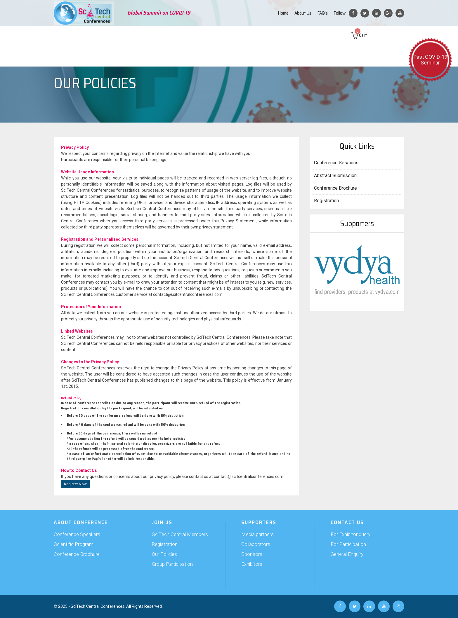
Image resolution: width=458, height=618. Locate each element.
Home (283, 13)
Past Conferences (301, 35)
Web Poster (267, 35)
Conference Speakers (77, 534)
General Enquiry (347, 554)
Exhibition (201, 35)
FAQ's (322, 13)
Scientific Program (73, 544)
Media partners (257, 534)
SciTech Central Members (180, 534)
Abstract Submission (120, 35)
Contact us (334, 35)
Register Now (75, 484)
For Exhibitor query (350, 534)
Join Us (152, 35)
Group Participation (172, 564)
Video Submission (234, 35)
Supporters (175, 35)
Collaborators (255, 544)
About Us (302, 13)
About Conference (77, 35)
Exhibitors (251, 564)
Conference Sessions (336, 162)
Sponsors (251, 554)
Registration (326, 200)
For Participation (348, 544)
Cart (365, 35)
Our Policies (164, 554)
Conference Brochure (335, 188)
